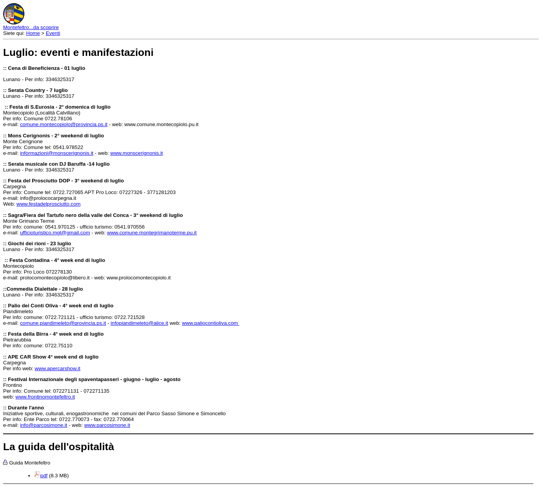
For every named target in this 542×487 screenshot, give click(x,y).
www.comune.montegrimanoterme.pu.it (152, 233)
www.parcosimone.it (107, 425)
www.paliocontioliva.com (210, 323)
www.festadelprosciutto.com (49, 204)
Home (33, 33)
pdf (44, 475)
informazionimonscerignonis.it (56, 153)
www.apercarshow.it (58, 368)
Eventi (53, 33)
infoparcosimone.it (43, 425)
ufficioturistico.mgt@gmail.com (55, 233)
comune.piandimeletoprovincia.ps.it (63, 323)
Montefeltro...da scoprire (31, 27)
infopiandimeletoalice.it (139, 323)
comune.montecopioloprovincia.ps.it (63, 124)
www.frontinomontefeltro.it (45, 397)
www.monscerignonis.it (136, 153)
